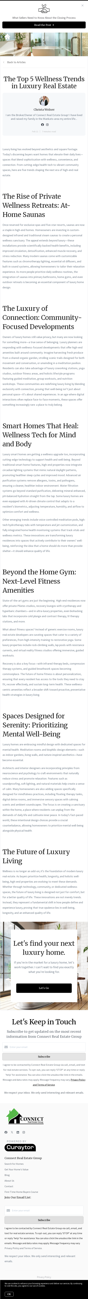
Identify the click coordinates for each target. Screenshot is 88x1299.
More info (50, 1285)
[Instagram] (24, 1132)
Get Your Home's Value (16, 1169)
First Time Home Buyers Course (21, 1191)
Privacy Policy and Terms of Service (23, 1248)
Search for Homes (14, 1163)
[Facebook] (6, 1132)
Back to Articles (16, 62)
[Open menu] (83, 37)
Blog (7, 1175)
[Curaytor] (20, 1150)
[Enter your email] (47, 1047)
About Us (9, 1180)
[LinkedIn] (18, 1132)
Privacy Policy (44, 1277)
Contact (9, 1186)
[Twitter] (12, 1132)
